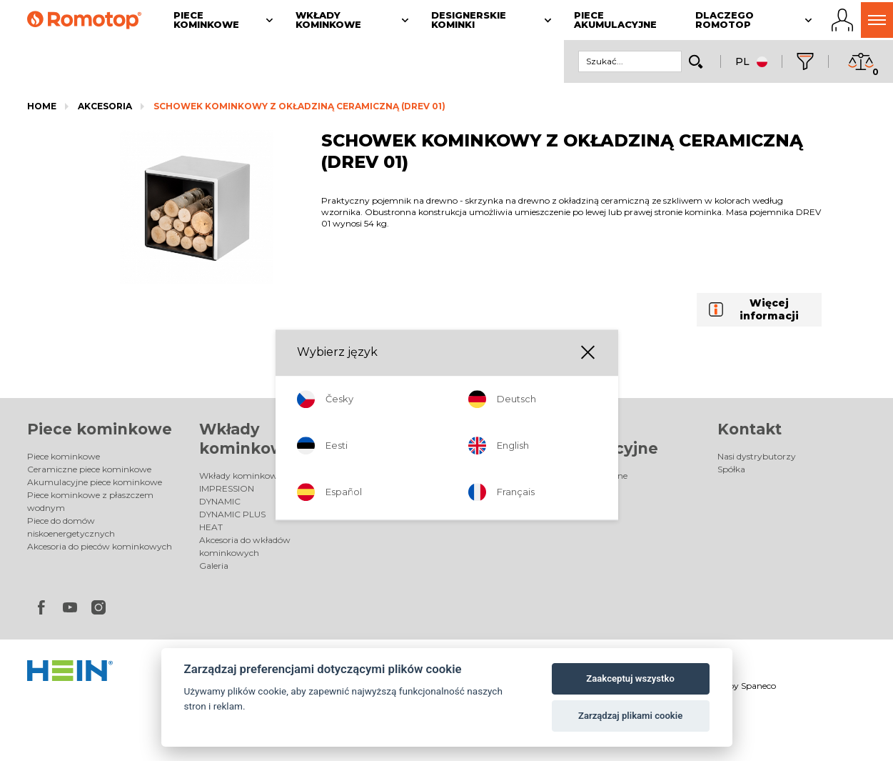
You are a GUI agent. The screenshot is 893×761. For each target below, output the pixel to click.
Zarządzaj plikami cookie (630, 715)
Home (41, 106)
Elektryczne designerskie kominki (440, 488)
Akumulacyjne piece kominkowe (94, 482)
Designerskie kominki (416, 475)
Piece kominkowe (99, 429)
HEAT (211, 527)
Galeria (213, 565)
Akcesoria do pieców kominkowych (99, 546)
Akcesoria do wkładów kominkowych (245, 546)
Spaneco (758, 685)
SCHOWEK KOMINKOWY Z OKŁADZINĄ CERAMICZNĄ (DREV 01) (299, 106)
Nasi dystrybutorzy (756, 456)
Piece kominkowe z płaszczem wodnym (90, 501)
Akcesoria (105, 106)
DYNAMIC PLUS (232, 514)
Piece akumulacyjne (586, 475)
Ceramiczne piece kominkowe (89, 469)
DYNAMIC (220, 501)
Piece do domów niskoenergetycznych (71, 527)
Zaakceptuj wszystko (630, 678)
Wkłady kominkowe (240, 475)
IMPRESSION (226, 488)
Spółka (731, 469)
